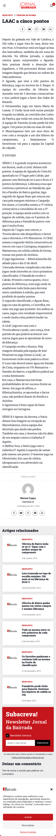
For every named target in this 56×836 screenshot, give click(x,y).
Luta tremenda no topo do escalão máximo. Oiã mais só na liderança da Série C (36, 578)
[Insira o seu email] (20, 743)
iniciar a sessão (18, 770)
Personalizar (28, 825)
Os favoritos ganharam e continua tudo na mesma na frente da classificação (36, 661)
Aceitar (28, 817)
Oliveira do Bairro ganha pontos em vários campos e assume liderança (36, 605)
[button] (51, 789)
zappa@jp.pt (28, 501)
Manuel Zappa (28, 498)
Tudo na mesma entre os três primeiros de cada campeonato (36, 632)
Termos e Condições (28, 832)
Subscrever (42, 742)
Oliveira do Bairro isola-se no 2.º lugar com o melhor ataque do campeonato (35, 548)
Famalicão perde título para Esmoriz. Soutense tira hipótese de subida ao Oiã (36, 690)
